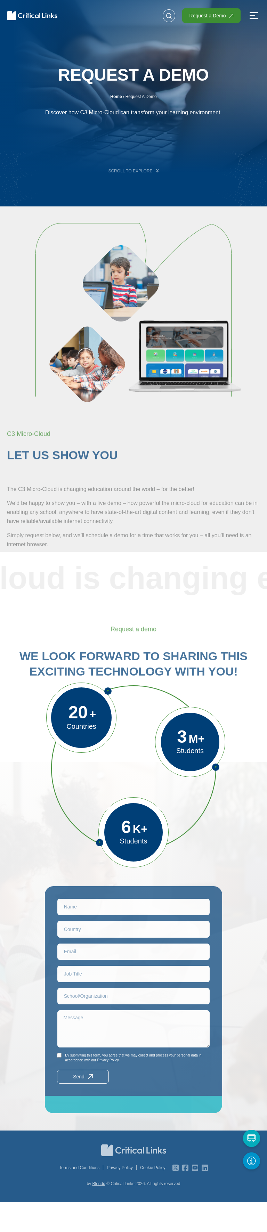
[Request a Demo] (251, 1138)
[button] (254, 16)
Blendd (98, 1213)
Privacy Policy (108, 1090)
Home (116, 96)
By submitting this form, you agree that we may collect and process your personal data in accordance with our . (133, 1087)
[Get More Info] (251, 1160)
